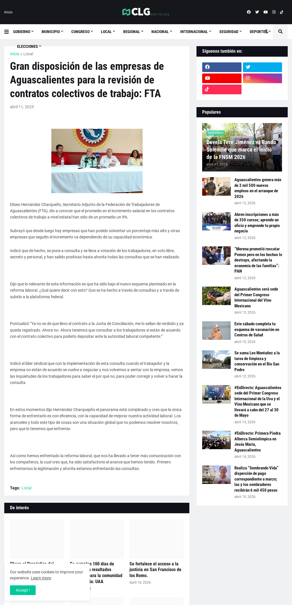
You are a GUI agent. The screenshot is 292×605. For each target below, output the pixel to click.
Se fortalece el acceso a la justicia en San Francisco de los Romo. (155, 570)
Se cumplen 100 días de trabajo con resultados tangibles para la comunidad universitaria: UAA (96, 572)
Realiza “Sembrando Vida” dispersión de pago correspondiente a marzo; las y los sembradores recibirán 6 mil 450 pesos (256, 479)
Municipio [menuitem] (51, 31)
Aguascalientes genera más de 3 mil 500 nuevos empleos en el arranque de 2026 (257, 188)
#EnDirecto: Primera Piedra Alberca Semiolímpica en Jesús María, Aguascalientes (257, 442)
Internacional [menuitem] (194, 31)
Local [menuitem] (106, 31)
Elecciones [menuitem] (27, 46)
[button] (8, 31)
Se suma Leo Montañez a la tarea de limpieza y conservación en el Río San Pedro (257, 361)
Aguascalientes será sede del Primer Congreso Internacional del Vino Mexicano (256, 297)
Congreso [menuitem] (80, 31)
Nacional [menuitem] (160, 31)
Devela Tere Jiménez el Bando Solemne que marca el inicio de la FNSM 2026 (241, 149)
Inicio (8, 12)
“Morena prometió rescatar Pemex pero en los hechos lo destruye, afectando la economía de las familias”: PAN (258, 260)
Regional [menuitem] (131, 31)
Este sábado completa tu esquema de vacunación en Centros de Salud (256, 329)
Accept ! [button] (23, 590)
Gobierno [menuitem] (21, 31)
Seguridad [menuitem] (228, 31)
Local (28, 54)
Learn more (41, 578)
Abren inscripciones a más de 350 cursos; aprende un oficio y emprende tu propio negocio (257, 223)
